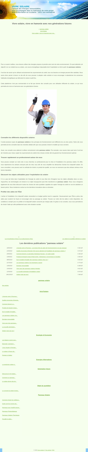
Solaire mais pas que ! (22, 274)
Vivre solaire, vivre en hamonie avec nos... (43, 33)
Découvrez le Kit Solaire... (9, 374)
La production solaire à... (9, 364)
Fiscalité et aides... (7, 419)
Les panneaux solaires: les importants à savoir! (29, 262)
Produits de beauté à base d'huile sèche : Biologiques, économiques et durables (38, 256)
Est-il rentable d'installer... (9, 311)
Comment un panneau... (8, 377)
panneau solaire (44, 29)
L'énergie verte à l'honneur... (10, 296)
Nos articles (5, 285)
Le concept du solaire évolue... (10, 390)
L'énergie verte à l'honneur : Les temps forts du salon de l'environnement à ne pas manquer (41, 248)
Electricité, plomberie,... (8, 344)
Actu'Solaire (43, 31)
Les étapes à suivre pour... (9, 340)
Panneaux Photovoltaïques (9, 411)
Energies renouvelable (22, 265)
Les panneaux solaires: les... (10, 315)
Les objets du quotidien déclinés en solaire (74, 239)
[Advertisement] (42, 48)
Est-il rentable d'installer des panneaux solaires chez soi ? (32, 259)
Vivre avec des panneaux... (9, 323)
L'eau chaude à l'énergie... (9, 347)
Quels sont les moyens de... (9, 403)
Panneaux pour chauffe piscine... (11, 407)
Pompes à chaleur (7, 355)
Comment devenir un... (8, 304)
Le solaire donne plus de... (9, 381)
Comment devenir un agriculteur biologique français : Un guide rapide (35, 253)
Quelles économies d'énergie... (10, 300)
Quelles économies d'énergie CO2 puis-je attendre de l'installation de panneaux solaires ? (41, 251)
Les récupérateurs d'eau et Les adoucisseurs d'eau (19, 239)
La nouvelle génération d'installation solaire (28, 271)
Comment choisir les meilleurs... (11, 400)
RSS (53, 450)
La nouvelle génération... (9, 327)
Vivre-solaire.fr (41, 450)
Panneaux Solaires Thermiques (10, 415)
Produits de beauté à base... (10, 308)
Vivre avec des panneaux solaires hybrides (28, 268)
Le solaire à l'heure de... (8, 351)
